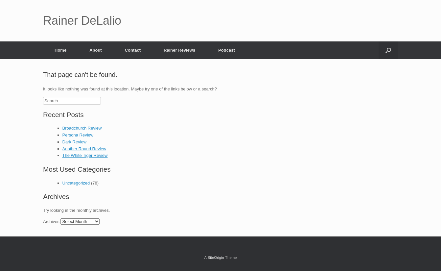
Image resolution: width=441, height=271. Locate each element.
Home (60, 50)
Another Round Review (84, 148)
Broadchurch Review (82, 128)
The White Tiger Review (85, 155)
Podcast (226, 50)
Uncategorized (76, 183)
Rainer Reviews (179, 50)
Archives (51, 221)
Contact (133, 50)
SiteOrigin (215, 257)
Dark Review (74, 141)
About (95, 50)
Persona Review (78, 135)
